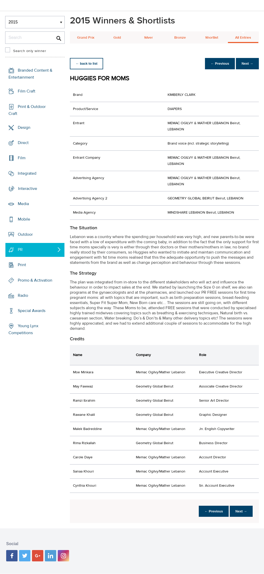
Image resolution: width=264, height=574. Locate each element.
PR (20, 249)
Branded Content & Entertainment (30, 74)
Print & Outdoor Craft (27, 110)
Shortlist (211, 37)
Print (22, 264)
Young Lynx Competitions (23, 329)
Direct (23, 142)
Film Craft (26, 91)
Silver (148, 37)
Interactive (27, 188)
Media (23, 203)
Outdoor (25, 234)
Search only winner (29, 51)
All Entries (243, 37)
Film (22, 158)
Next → (247, 63)
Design (24, 127)
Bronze (180, 37)
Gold (117, 37)
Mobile (24, 219)
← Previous (218, 63)
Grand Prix (85, 37)
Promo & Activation (35, 280)
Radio (23, 295)
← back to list (87, 63)
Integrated (27, 173)
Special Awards (31, 310)
